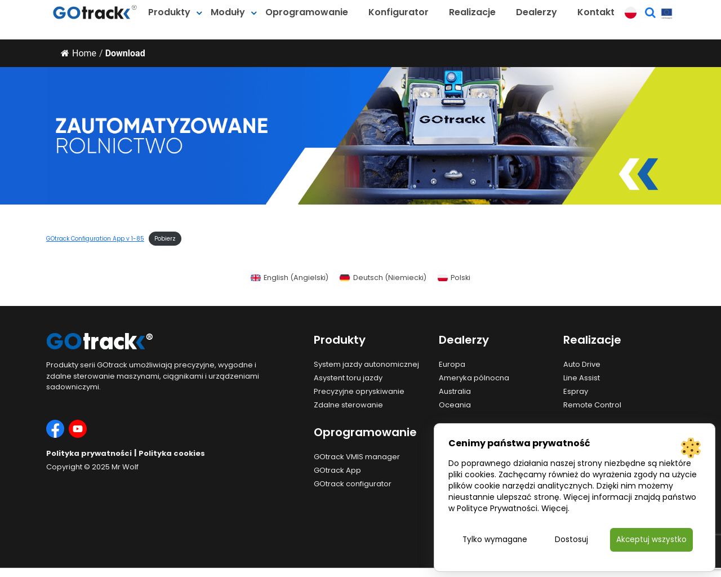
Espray (575, 391)
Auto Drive (581, 364)
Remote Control (592, 405)
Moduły (228, 12)
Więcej (554, 507)
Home (78, 53)
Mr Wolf (125, 466)
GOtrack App (337, 470)
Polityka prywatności (89, 453)
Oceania (455, 405)
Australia (455, 391)
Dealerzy (536, 12)
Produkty (169, 12)
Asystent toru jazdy (348, 377)
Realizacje (472, 12)
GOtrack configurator (352, 483)
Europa (452, 364)
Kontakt (596, 12)
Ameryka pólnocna (474, 377)
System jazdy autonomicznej (366, 364)
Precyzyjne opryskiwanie (359, 391)
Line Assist (581, 377)
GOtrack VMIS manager (357, 456)
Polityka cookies (172, 453)
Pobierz (165, 238)
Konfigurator (398, 12)
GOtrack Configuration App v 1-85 (95, 238)
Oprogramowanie (306, 12)
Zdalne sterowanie (348, 405)
